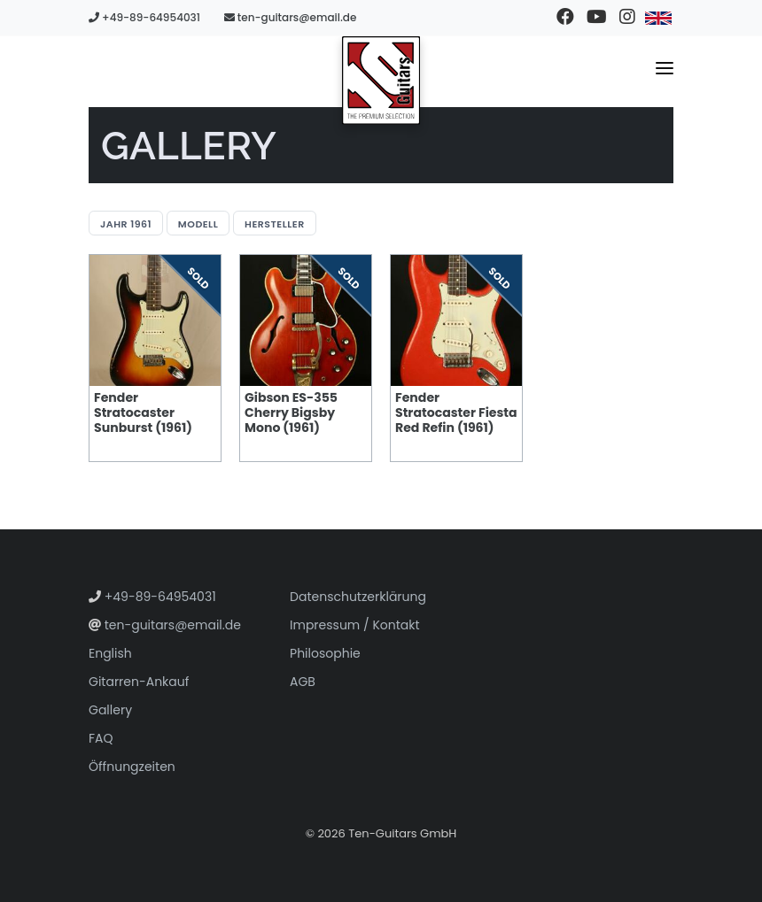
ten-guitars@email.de (290, 17)
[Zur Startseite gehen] (381, 80)
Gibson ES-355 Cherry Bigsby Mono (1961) (291, 412)
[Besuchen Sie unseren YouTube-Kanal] (595, 17)
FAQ (101, 738)
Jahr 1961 (126, 224)
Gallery (110, 710)
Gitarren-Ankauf (139, 681)
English (110, 653)
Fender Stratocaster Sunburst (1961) (143, 412)
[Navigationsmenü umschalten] (664, 71)
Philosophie (325, 653)
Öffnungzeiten (132, 766)
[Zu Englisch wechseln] (657, 17)
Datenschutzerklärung (358, 596)
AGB (302, 681)
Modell (198, 224)
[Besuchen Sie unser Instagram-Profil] (626, 17)
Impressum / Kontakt (355, 625)
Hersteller (275, 224)
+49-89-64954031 (144, 17)
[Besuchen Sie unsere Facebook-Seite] (564, 17)
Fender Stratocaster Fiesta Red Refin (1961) (456, 412)
